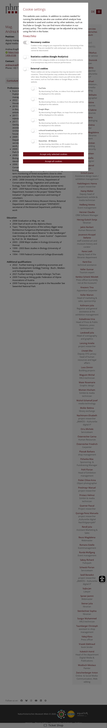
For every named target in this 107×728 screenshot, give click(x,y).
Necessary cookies (40, 42)
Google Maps (44, 109)
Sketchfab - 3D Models (48, 141)
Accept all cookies (53, 161)
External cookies (39, 68)
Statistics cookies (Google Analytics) (49, 56)
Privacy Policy (29, 35)
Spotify (42, 120)
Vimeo (41, 98)
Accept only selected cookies (53, 154)
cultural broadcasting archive (51, 130)
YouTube (42, 88)
